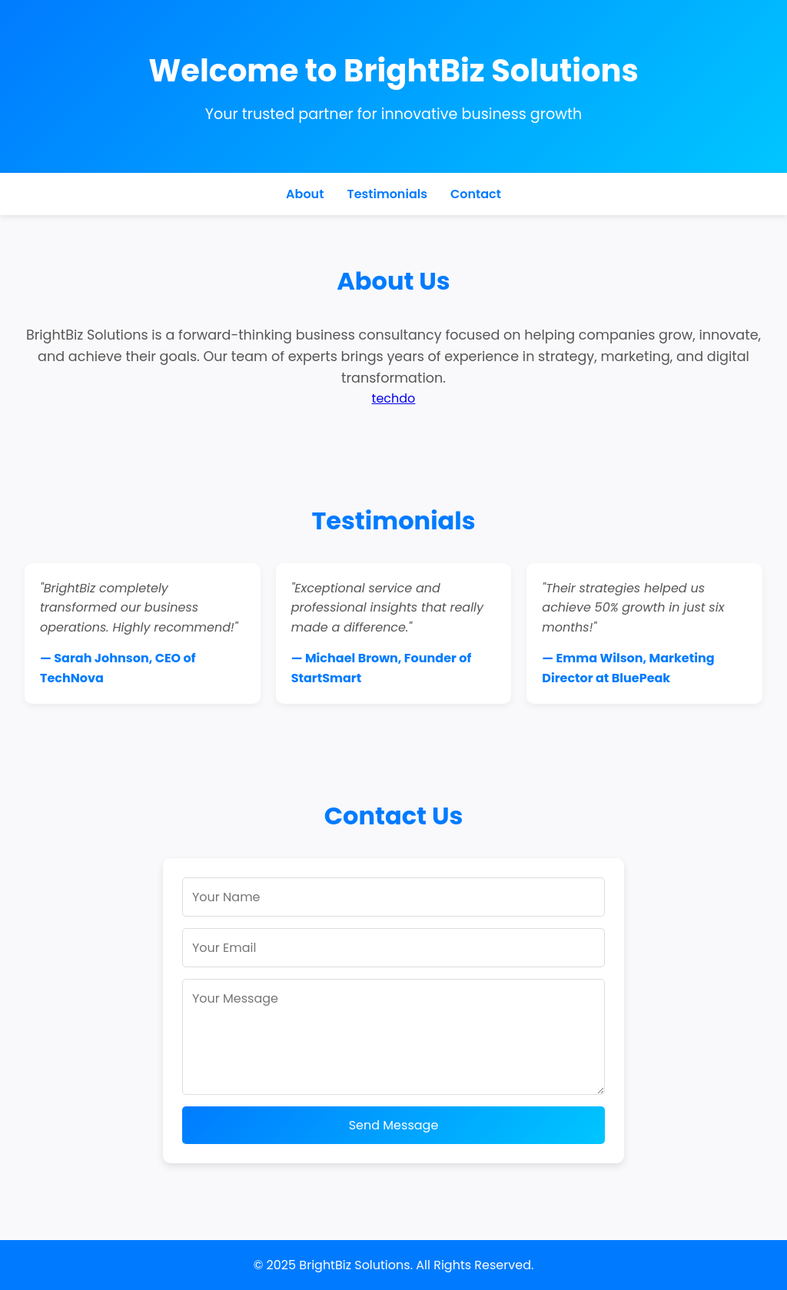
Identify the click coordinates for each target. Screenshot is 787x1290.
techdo (394, 398)
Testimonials (387, 194)
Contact (475, 194)
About (305, 194)
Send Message (394, 1125)
